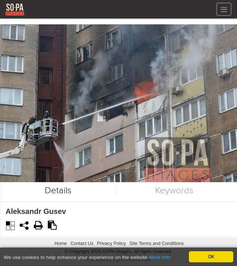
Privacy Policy (111, 243)
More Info (159, 257)
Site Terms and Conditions (156, 243)
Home (60, 243)
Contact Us (81, 243)
